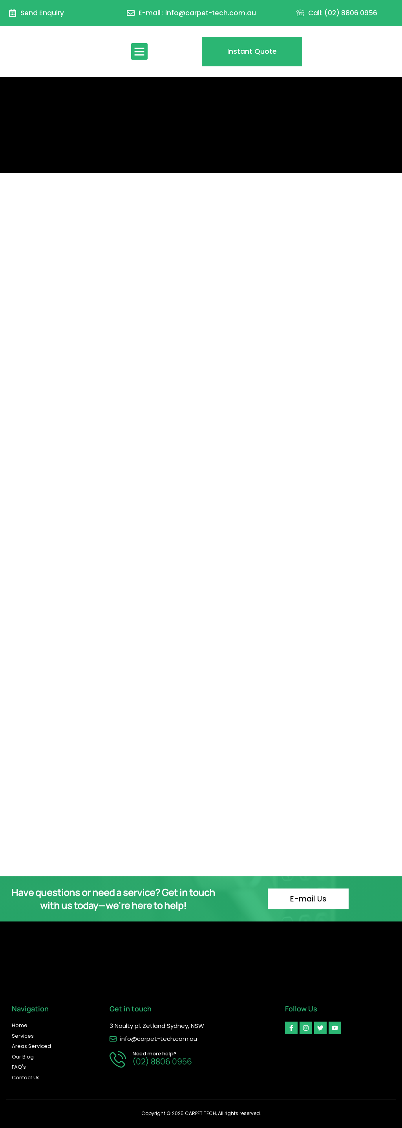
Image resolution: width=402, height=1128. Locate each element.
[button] (139, 51)
